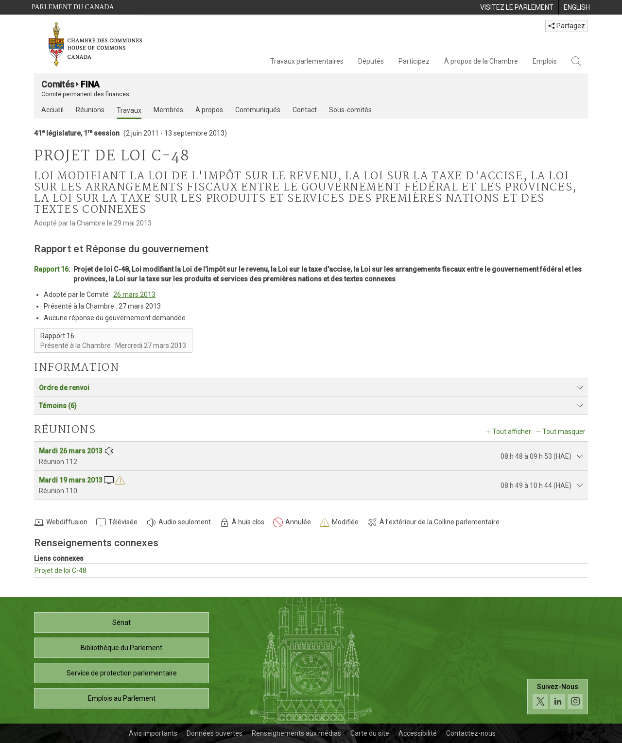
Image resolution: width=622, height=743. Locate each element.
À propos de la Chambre (481, 61)
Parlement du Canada (73, 7)
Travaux (129, 110)
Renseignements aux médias (296, 733)
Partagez (566, 26)
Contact (305, 110)
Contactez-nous (471, 733)
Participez (414, 61)
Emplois (545, 61)
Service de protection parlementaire (122, 673)
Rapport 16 (51, 269)
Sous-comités (350, 110)
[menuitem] (516, 7)
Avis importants (153, 733)
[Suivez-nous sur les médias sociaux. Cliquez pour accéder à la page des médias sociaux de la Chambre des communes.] (557, 696)
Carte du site (369, 733)
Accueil (52, 110)
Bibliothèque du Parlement (121, 648)
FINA (90, 84)
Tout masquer (564, 431)
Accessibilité (417, 733)
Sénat (121, 622)
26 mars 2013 (134, 294)
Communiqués (257, 110)
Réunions (90, 110)
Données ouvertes (214, 733)
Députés (371, 61)
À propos (209, 110)
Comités (57, 84)
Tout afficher (511, 431)
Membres (168, 110)
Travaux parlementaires (307, 61)
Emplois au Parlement (122, 698)
